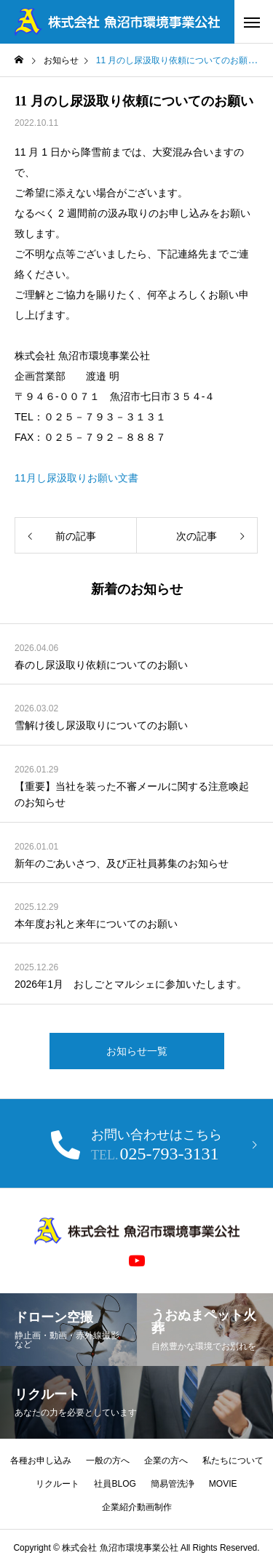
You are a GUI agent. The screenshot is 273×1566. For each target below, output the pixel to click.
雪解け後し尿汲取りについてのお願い (101, 725)
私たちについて (233, 1460)
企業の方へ (166, 1460)
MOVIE (223, 1484)
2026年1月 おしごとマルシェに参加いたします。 (131, 984)
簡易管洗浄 (172, 1484)
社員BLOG (114, 1484)
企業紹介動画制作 (137, 1507)
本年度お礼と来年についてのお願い (96, 924)
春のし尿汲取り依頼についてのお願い (101, 665)
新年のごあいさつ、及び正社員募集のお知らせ (122, 863)
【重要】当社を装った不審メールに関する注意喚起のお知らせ (132, 794)
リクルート (57, 1484)
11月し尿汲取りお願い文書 (76, 478)
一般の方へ (108, 1460)
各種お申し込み (40, 1460)
